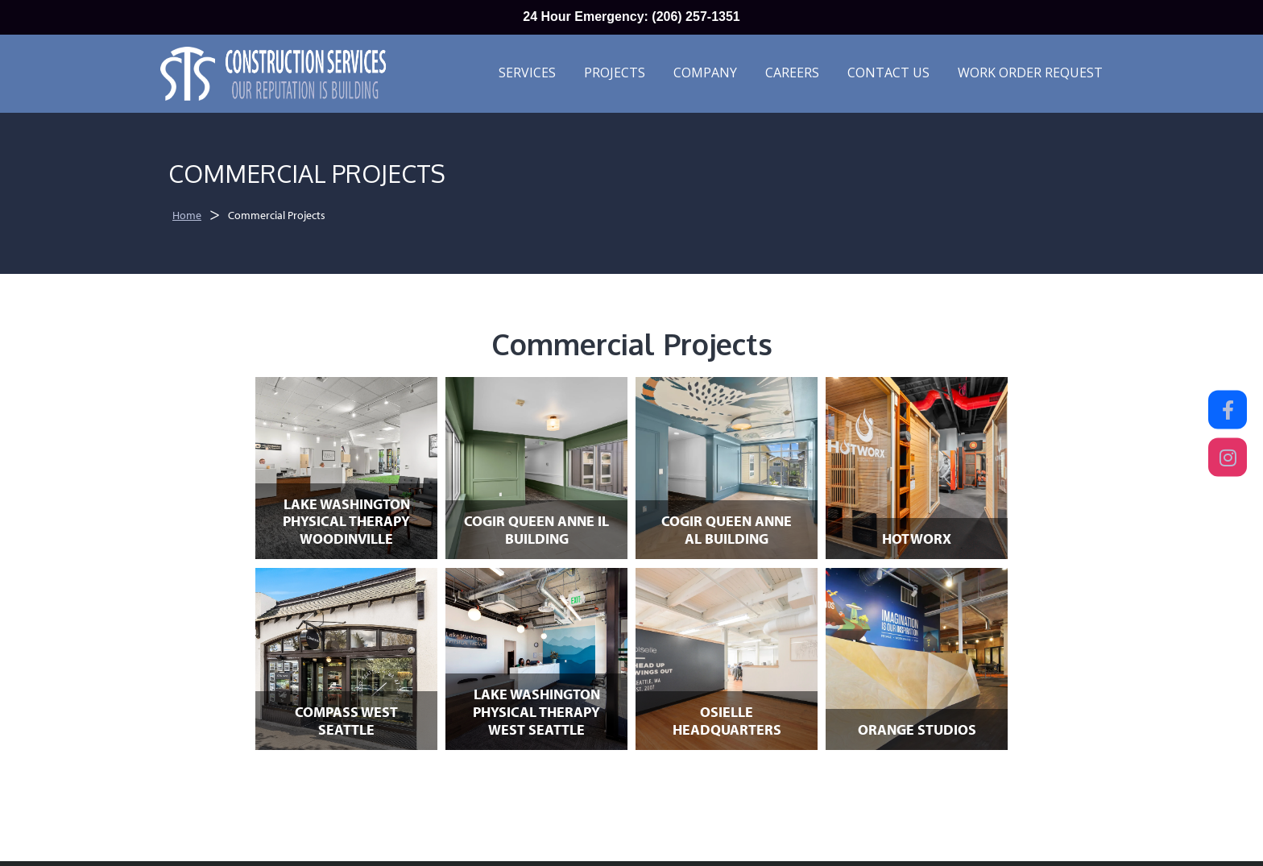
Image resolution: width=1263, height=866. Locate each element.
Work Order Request (1030, 72)
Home (186, 215)
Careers (792, 72)
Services (527, 72)
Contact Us (888, 72)
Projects (614, 72)
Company (705, 72)
